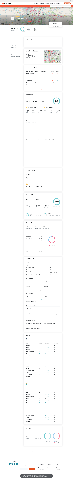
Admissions (13, 43)
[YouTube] (14, 464)
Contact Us (57, 464)
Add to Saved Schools (55, 26)
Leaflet (61, 7)
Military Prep (58, 3)
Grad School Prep (41, 3)
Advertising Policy (58, 470)
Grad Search (49, 464)
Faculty (12, 54)
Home (3, 6)
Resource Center (49, 467)
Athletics (12, 52)
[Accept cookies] (51, 476)
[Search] (62, 3)
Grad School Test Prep (41, 464)
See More (43, 89)
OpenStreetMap (66, 7)
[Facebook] (12, 464)
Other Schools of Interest (15, 56)
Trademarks (58, 469)
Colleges (6, 6)
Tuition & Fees (13, 45)
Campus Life (13, 51)
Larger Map (2, 23)
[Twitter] (10, 464)
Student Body (13, 49)
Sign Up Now (67, 3)
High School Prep (52, 3)
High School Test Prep (41, 469)
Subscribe (32, 468)
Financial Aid (13, 47)
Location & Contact (14, 39)
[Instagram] (17, 464)
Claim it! (29, 21)
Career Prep (47, 3)
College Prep (36, 3)
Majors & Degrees (14, 41)
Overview (13, 38)
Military (39, 467)
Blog (57, 467)
